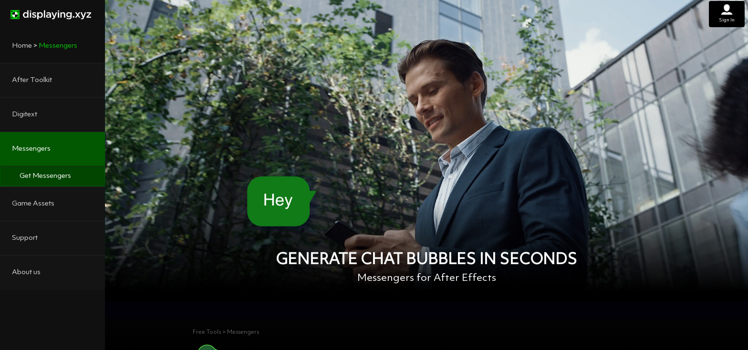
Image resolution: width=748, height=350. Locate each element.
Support (25, 238)
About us (26, 272)
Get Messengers (45, 176)
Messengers (31, 149)
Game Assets (33, 203)
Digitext (24, 114)
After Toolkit (32, 80)
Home (22, 46)
